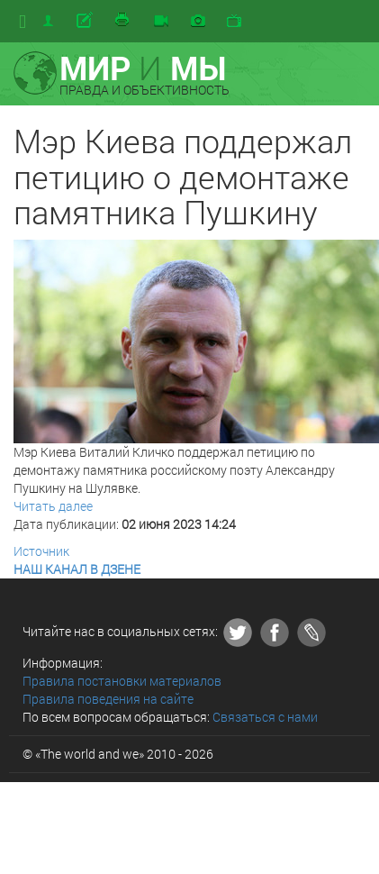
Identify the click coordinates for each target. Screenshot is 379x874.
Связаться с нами (265, 716)
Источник (41, 551)
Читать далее (53, 505)
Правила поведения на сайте (108, 698)
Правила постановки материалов (122, 680)
